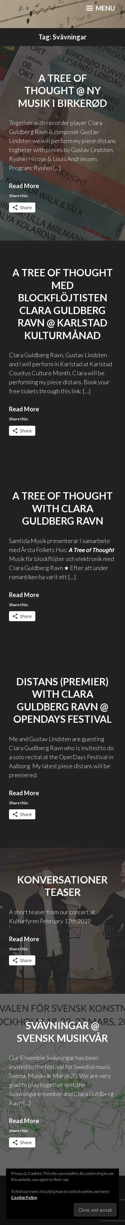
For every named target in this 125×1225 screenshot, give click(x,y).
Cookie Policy (24, 1197)
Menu (100, 8)
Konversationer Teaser (62, 885)
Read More (24, 185)
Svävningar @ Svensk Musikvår (62, 1031)
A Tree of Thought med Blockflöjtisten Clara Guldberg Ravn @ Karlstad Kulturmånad (62, 303)
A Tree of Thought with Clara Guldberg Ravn (62, 508)
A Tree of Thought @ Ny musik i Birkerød (62, 90)
